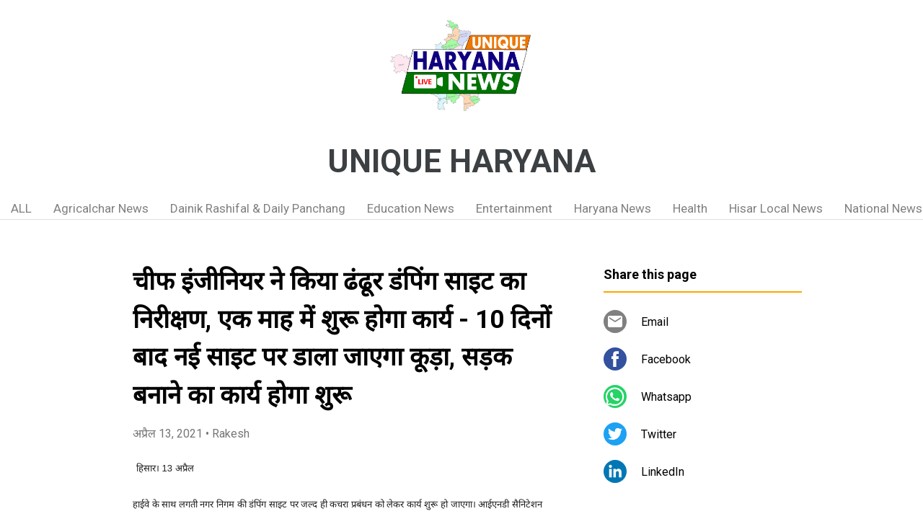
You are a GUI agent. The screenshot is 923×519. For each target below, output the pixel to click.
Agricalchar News (101, 208)
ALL (21, 208)
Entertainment (514, 208)
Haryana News (612, 208)
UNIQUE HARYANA (461, 161)
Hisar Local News (776, 208)
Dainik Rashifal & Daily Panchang (257, 208)
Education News (410, 208)
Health (690, 208)
